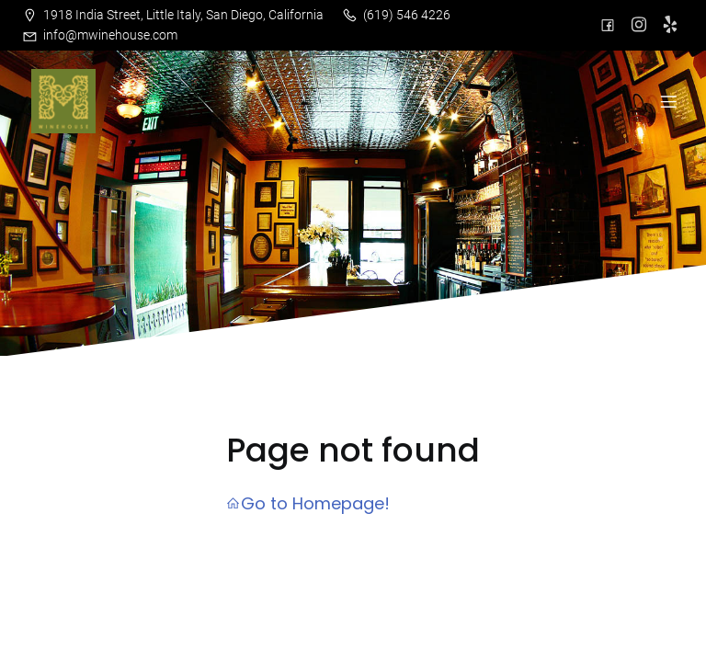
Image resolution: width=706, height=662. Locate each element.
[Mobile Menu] (668, 101)
